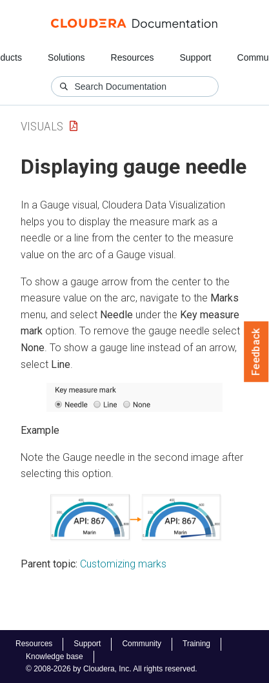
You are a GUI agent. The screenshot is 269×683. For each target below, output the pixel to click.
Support (195, 57)
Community (141, 643)
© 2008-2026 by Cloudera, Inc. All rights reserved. (111, 668)
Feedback (256, 352)
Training (196, 643)
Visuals (42, 126)
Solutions (66, 57)
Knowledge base (54, 656)
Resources (132, 57)
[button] (134, 397)
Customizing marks (123, 564)
